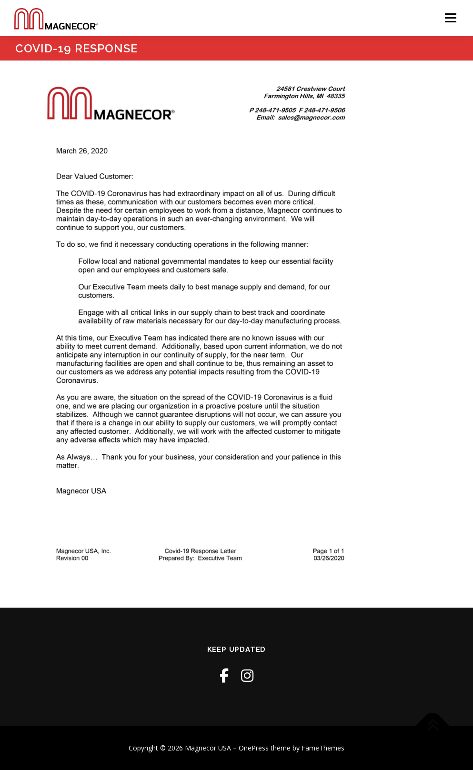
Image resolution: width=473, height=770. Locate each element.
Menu (450, 17)
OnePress (254, 747)
